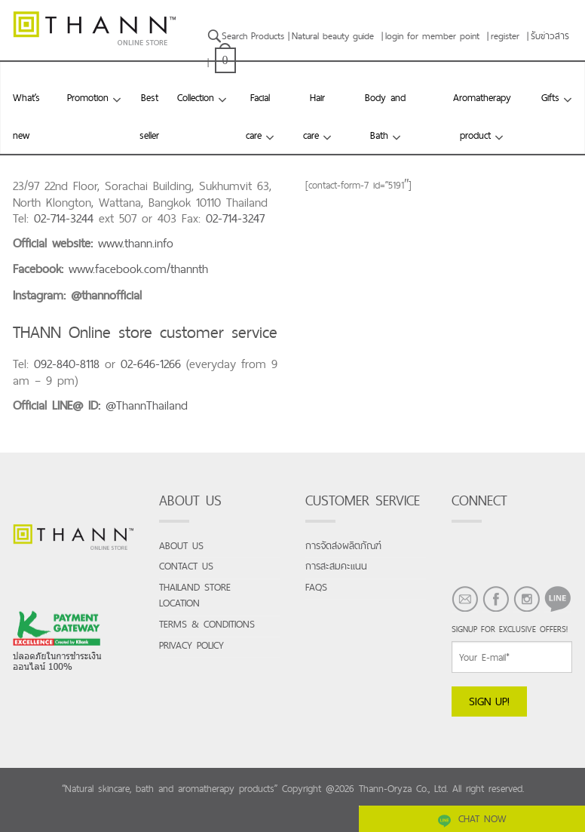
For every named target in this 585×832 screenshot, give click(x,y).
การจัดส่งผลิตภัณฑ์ (343, 546)
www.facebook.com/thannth (138, 269)
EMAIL (459, 620)
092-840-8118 (67, 364)
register (505, 36)
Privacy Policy (191, 645)
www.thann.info (135, 243)
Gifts (550, 97)
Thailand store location (195, 595)
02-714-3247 (235, 218)
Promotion (88, 97)
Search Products (245, 36)
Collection (195, 97)
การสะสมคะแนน (336, 566)
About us (181, 546)
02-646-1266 (151, 364)
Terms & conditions (207, 624)
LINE (552, 620)
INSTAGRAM (520, 620)
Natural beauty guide (333, 36)
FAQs (316, 587)
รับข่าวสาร (550, 36)
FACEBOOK (490, 620)
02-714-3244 (63, 218)
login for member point (432, 36)
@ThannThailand (147, 405)
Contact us (186, 566)
